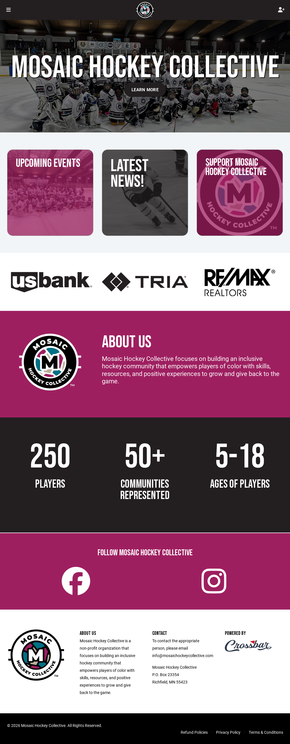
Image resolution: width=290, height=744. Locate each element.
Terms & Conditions (266, 732)
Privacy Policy (228, 732)
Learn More (145, 89)
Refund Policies (194, 732)
